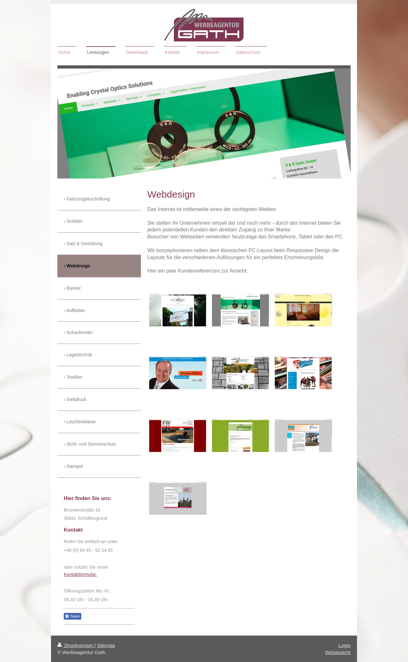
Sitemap (106, 645)
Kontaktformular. (80, 574)
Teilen (72, 616)
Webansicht (338, 652)
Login (345, 645)
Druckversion (75, 645)
